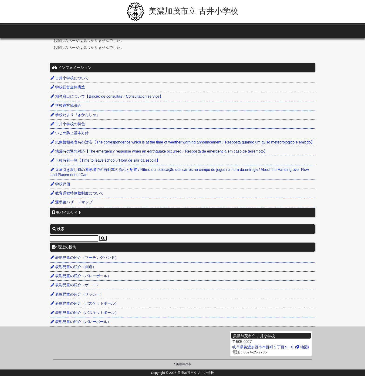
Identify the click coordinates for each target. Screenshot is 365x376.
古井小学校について (70, 78)
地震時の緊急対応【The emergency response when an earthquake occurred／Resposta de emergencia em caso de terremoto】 (159, 151)
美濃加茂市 (183, 364)
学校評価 (60, 184)
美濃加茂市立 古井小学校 (182, 11)
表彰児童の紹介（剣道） (73, 267)
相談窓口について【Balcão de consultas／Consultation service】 (107, 96)
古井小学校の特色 (68, 124)
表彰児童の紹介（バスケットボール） (84, 303)
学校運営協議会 (66, 105)
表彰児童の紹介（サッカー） (77, 294)
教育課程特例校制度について (77, 193)
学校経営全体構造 (68, 87)
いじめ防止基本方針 (70, 133)
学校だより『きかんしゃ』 (75, 115)
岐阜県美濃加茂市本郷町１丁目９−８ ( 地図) (270, 347)
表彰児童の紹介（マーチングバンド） (84, 258)
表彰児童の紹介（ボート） (75, 285)
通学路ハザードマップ (71, 202)
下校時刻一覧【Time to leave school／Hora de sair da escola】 (105, 160)
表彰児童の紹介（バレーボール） (81, 276)
